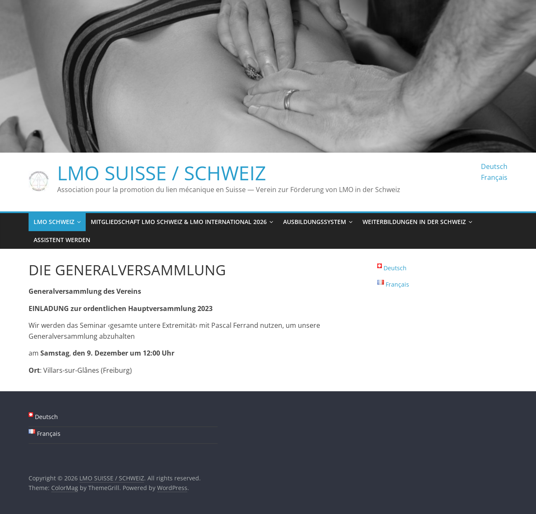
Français (494, 177)
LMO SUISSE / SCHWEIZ (161, 173)
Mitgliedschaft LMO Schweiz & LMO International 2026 (179, 222)
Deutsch (494, 166)
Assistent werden (62, 240)
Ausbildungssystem (314, 222)
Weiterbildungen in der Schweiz (414, 222)
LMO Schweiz (54, 222)
